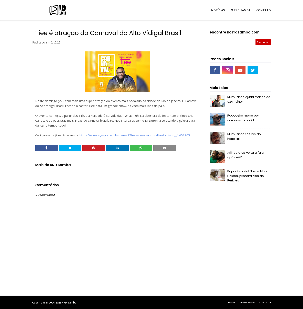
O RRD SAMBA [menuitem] (240, 10)
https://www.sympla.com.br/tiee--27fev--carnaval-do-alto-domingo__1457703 (135, 135)
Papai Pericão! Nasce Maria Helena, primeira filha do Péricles (247, 175)
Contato (265, 302)
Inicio (231, 302)
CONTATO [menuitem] (263, 10)
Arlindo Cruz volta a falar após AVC (245, 154)
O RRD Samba (247, 302)
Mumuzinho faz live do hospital (244, 136)
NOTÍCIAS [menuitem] (218, 10)
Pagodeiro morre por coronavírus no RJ (243, 117)
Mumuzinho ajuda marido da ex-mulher (248, 99)
